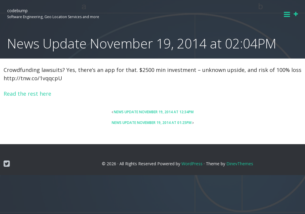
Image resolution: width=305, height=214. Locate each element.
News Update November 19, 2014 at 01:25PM (152, 122)
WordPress (192, 163)
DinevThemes (239, 163)
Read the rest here (27, 93)
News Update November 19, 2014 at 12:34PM (154, 111)
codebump (17, 10)
